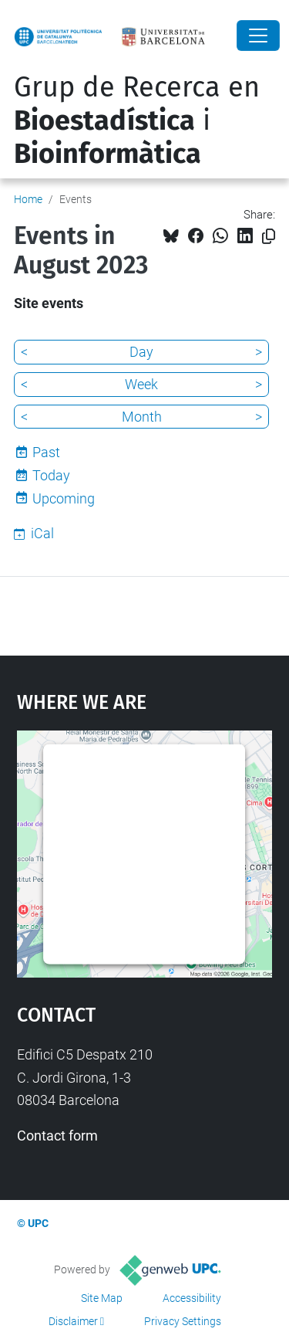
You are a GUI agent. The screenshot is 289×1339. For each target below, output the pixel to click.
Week (141, 384)
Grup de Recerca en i (137, 120)
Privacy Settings (182, 1321)
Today (51, 475)
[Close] (258, 35)
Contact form (57, 1135)
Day (141, 352)
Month (142, 416)
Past (46, 452)
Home (28, 199)
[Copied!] (268, 237)
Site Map (102, 1298)
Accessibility (192, 1298)
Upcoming (63, 498)
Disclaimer (73, 1321)
